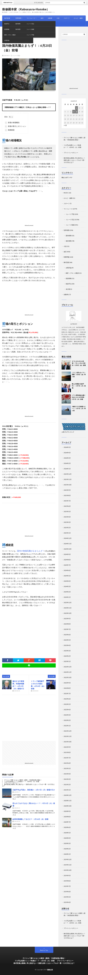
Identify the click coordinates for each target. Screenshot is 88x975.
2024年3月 (67, 586)
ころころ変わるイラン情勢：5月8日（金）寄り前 (79, 374)
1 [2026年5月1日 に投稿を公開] (76, 108)
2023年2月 (67, 656)
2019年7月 (67, 886)
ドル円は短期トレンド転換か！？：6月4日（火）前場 (21, 781)
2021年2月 (67, 784)
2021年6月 (67, 763)
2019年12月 (67, 859)
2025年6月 (67, 506)
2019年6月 (67, 891)
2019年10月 (67, 870)
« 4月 (65, 125)
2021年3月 (67, 779)
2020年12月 (67, 795)
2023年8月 (67, 624)
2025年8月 (67, 495)
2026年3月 (67, 458)
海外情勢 (68, 241)
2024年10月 (67, 549)
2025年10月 (67, 485)
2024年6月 (67, 570)
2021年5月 (67, 768)
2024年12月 (67, 538)
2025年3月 (67, 522)
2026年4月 (67, 452)
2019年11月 (67, 865)
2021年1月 (67, 790)
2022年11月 (67, 672)
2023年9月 (67, 618)
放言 (42, 18)
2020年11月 (67, 800)
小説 (58, 18)
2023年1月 (67, 661)
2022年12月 (67, 667)
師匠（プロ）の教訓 (72, 273)
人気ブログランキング (68, 432)
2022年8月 (67, 688)
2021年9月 (67, 747)
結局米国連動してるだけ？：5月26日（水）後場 (30, 819)
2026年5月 (67, 447)
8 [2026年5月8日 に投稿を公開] (76, 112)
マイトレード (31, 18)
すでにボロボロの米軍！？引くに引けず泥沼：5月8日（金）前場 (79, 363)
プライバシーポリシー (11, 783)
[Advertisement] (29, 208)
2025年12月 (67, 474)
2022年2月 (67, 720)
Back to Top (44, 950)
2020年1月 (67, 854)
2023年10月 (67, 613)
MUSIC (6, 24)
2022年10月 (67, 677)
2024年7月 (67, 565)
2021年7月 (67, 758)
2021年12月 (67, 731)
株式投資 (7, 18)
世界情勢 (18, 18)
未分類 (68, 289)
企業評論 (68, 268)
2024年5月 (67, 576)
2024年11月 (67, 543)
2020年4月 (67, 838)
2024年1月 (67, 597)
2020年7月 (67, 822)
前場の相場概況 (12, 122)
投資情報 (68, 278)
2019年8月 (67, 881)
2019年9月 (67, 875)
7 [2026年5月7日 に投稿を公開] (73, 112)
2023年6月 (67, 634)
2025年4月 (67, 517)
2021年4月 (67, 774)
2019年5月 (67, 897)
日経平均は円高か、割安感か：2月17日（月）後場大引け (33, 790)
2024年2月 (67, 592)
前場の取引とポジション (15, 126)
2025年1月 (67, 533)
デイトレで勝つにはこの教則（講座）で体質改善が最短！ (23, 780)
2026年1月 (67, 469)
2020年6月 (67, 827)
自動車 (50, 18)
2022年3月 (67, 715)
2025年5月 (67, 511)
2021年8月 (67, 752)
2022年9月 (67, 683)
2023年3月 (67, 651)
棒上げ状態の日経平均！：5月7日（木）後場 (79, 386)
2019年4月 (67, 902)
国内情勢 (68, 235)
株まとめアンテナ (67, 177)
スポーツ (67, 18)
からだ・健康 (78, 18)
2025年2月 (67, 527)
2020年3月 (67, 843)
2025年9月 (67, 490)
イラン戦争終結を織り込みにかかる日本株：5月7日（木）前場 (78, 397)
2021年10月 (67, 742)
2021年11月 (67, 736)
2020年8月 (67, 816)
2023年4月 (67, 645)
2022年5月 (67, 704)
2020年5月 (67, 833)
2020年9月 (67, 811)
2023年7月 (67, 629)
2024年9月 (67, 554)
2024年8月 (67, 560)
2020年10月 (67, 806)
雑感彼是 (10, 130)
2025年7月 (67, 501)
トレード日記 (16, 55)
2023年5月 (67, 640)
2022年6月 (67, 699)
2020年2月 (67, 849)
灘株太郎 (50, 969)
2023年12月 (67, 602)
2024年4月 (67, 581)
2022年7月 (67, 693)
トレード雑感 (70, 225)
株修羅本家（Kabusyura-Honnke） (26, 9)
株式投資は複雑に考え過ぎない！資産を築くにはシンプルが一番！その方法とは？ (28, 785)
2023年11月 (67, 608)
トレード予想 (70, 214)
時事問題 (16, 24)
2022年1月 (67, 725)
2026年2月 (67, 463)
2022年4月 (67, 709)
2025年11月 (67, 479)
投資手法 (68, 284)
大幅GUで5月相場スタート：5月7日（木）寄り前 (79, 408)
